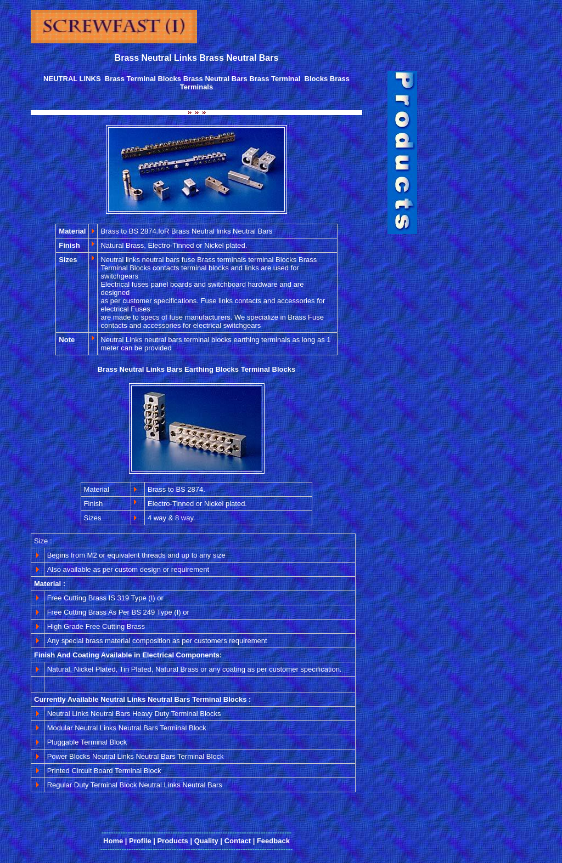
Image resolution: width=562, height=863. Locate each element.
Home (113, 841)
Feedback (273, 841)
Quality (206, 841)
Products (172, 841)
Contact (237, 841)
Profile (140, 841)
